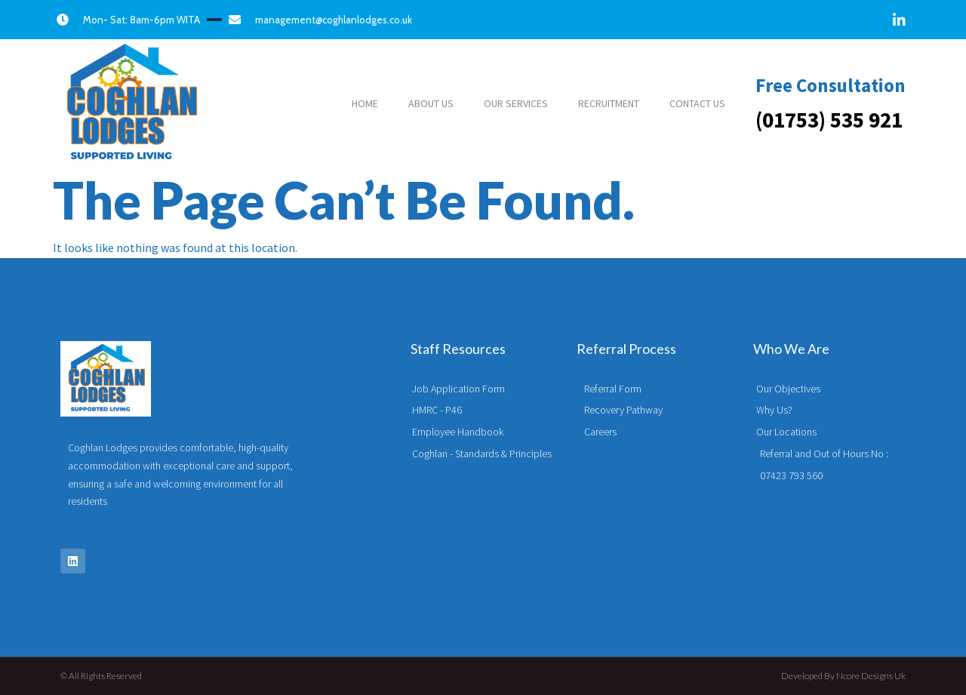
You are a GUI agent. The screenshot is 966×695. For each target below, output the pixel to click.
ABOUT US (431, 103)
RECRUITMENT (608, 103)
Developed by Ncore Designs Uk (843, 675)
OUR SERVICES (516, 103)
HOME (365, 103)
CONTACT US (697, 103)
